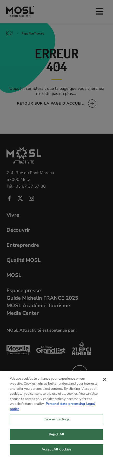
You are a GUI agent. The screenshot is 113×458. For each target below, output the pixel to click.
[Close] (104, 382)
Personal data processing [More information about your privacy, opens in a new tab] (65, 407)
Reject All (56, 437)
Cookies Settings (56, 422)
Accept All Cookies (56, 452)
